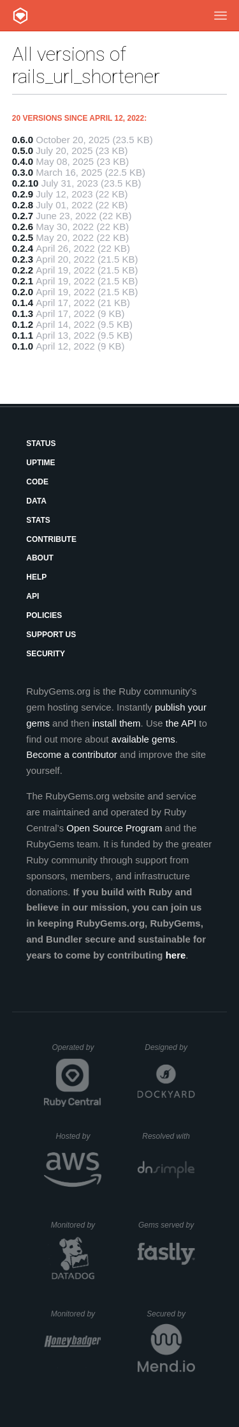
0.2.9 (22, 194)
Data (36, 501)
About (40, 557)
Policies (44, 615)
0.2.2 (22, 270)
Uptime (40, 462)
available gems (143, 739)
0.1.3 (22, 313)
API (32, 596)
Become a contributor (71, 754)
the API (181, 723)
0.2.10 (25, 183)
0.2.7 (22, 215)
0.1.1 (22, 335)
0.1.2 (22, 324)
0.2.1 (22, 280)
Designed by (169, 1047)
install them (116, 723)
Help (36, 577)
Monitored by (76, 1225)
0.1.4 (22, 302)
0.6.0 (22, 139)
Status (40, 443)
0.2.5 (22, 237)
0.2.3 (22, 259)
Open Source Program (114, 827)
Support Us (51, 634)
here (176, 955)
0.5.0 (22, 150)
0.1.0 (22, 346)
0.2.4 (22, 248)
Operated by (76, 1052)
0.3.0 (22, 172)
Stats (38, 520)
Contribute (51, 539)
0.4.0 (22, 161)
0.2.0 (22, 291)
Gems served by (166, 1225)
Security (45, 653)
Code (37, 481)
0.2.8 (22, 204)
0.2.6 (22, 226)
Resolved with (168, 1136)
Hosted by (78, 1136)
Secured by (170, 1313)
